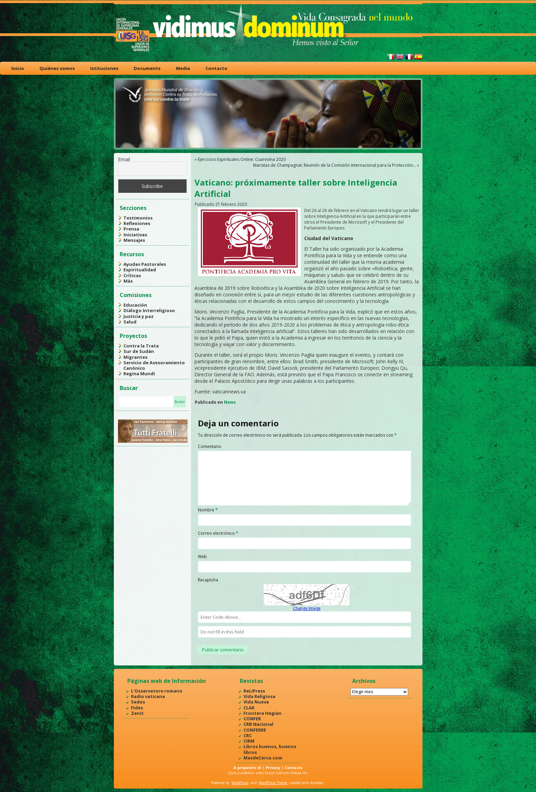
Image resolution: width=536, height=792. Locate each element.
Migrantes (135, 357)
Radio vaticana (148, 696)
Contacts (293, 767)
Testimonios (138, 218)
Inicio (17, 68)
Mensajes (134, 240)
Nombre (208, 510)
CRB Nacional (258, 724)
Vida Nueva (256, 702)
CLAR (248, 708)
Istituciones (104, 68)
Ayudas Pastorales (144, 264)
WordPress (239, 783)
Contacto (216, 68)
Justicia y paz (138, 316)
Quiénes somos (57, 68)
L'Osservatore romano (156, 691)
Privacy (273, 767)
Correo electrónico (218, 533)
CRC (247, 735)
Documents (147, 68)
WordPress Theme (273, 783)
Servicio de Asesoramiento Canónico (154, 365)
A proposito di (247, 767)
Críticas (132, 275)
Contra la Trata (141, 346)
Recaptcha (208, 580)
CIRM (248, 741)
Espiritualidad (139, 270)
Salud (129, 322)
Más (128, 281)
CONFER (252, 719)
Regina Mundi (139, 373)
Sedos (138, 702)
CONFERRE (254, 730)
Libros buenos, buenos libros (269, 749)
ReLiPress (254, 691)
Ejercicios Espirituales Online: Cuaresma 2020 (242, 159)
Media (183, 68)
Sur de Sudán (138, 351)
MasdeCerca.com (262, 758)
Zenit (137, 713)
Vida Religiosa (259, 696)
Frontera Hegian (262, 713)
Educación (135, 305)
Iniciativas (135, 235)
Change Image (307, 608)
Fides (137, 708)
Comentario (209, 446)
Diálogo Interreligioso (149, 310)
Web (202, 556)
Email (124, 159)
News (230, 402)
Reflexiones (136, 223)
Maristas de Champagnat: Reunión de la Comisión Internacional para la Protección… (334, 165)
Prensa (131, 229)
